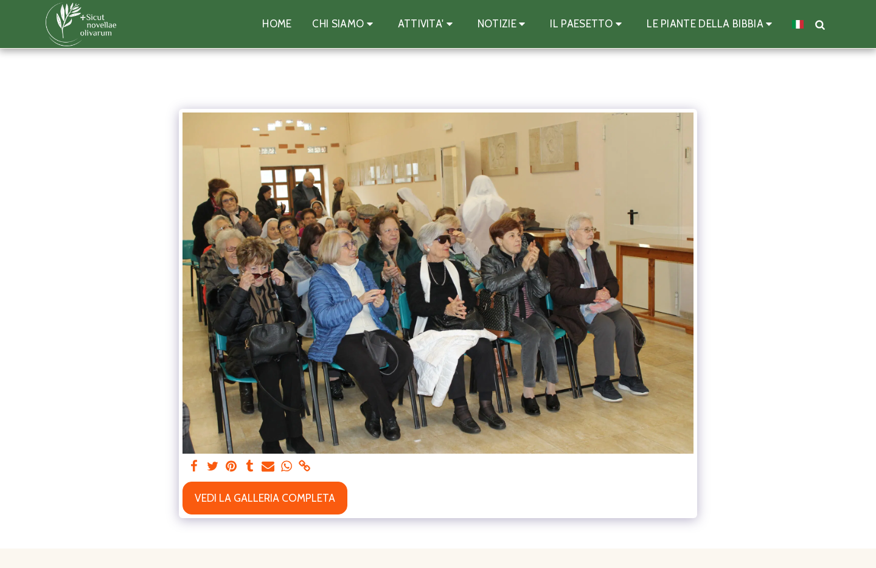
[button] (344, 24)
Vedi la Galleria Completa (265, 497)
